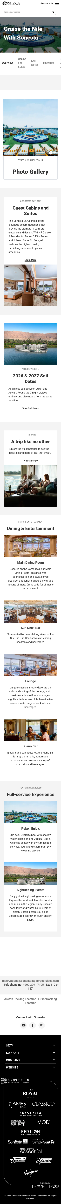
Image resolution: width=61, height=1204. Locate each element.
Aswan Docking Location (20, 999)
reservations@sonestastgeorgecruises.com (30, 980)
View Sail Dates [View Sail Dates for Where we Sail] (30, 408)
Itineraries (48, 62)
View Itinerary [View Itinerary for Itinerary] (30, 460)
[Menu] (57, 3)
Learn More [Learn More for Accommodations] (30, 260)
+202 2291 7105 (33, 984)
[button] (29, 12)
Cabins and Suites (22, 62)
